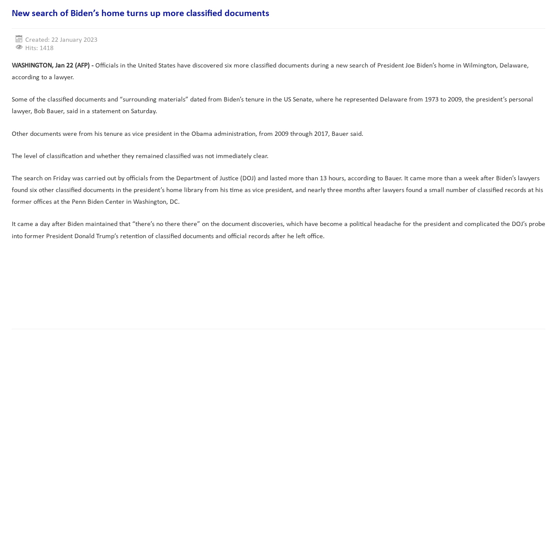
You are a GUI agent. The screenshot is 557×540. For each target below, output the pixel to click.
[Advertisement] (170, 294)
